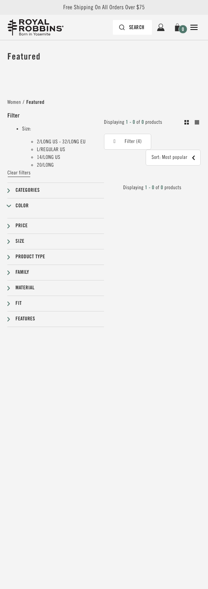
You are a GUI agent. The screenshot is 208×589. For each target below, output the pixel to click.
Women (14, 102)
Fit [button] (18, 303)
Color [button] (22, 206)
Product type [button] (30, 257)
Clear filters (19, 173)
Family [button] (22, 272)
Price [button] (21, 226)
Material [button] (25, 288)
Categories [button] (27, 190)
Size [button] (19, 241)
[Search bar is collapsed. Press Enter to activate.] (132, 27)
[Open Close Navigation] (194, 27)
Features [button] (25, 319)
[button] (177, 27)
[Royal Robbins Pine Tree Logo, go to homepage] (39, 27)
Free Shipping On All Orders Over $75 (104, 7)
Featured (35, 102)
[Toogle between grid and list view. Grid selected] (192, 123)
